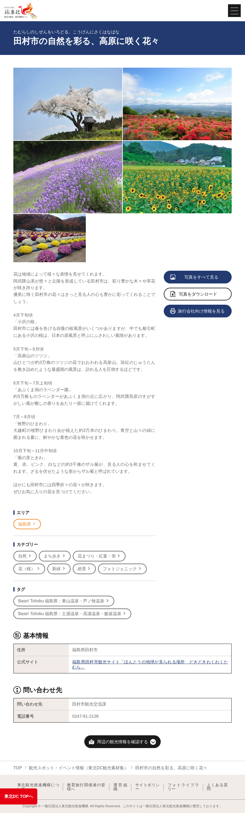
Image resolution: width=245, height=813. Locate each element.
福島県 (27, 524)
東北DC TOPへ (18, 796)
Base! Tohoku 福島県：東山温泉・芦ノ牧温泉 (63, 601)
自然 (25, 556)
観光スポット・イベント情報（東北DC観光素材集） (78, 767)
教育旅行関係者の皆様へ (86, 787)
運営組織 (120, 787)
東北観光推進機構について (38, 787)
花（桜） (29, 568)
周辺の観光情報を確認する (122, 741)
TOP (17, 767)
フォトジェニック (122, 568)
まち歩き (55, 556)
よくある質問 (217, 787)
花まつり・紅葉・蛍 (99, 556)
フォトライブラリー (183, 787)
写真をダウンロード (193, 294)
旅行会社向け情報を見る (198, 311)
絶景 (84, 568)
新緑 (59, 568)
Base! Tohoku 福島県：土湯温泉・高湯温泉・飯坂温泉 (72, 613)
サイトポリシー (147, 787)
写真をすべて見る (194, 277)
